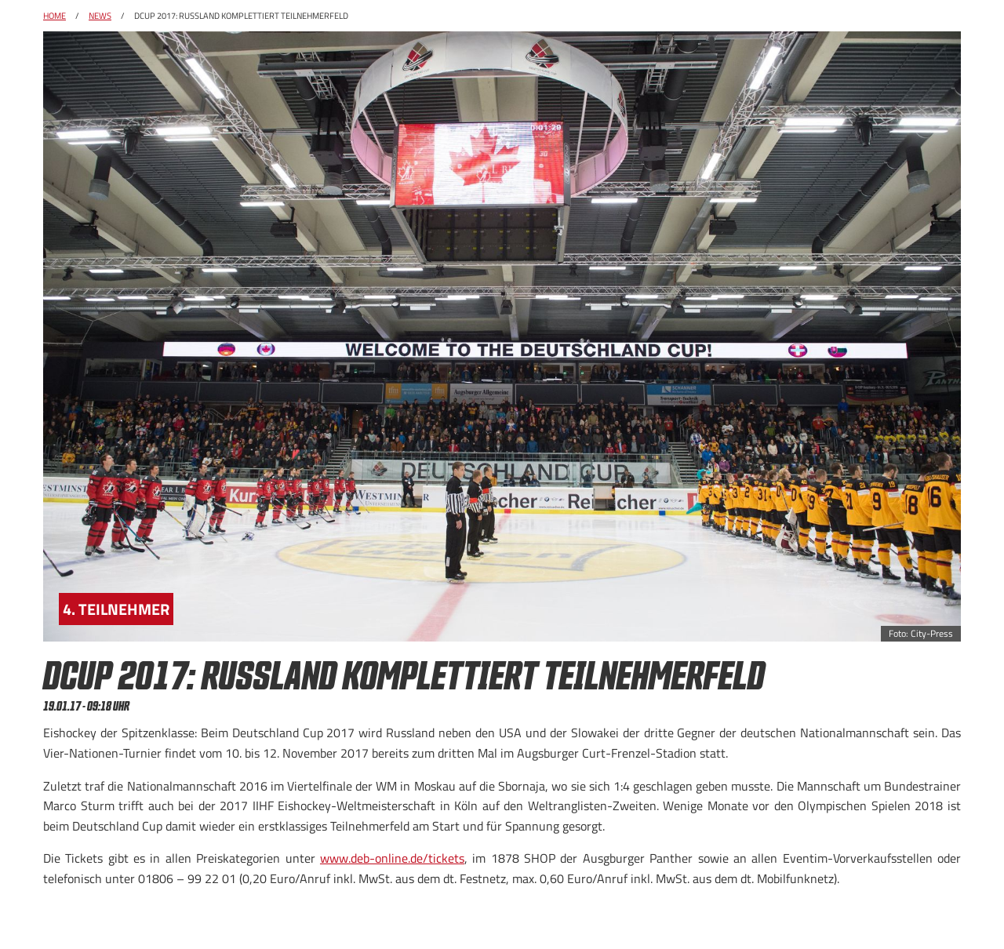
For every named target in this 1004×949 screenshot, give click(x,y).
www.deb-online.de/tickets (392, 858)
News (100, 15)
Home (54, 15)
